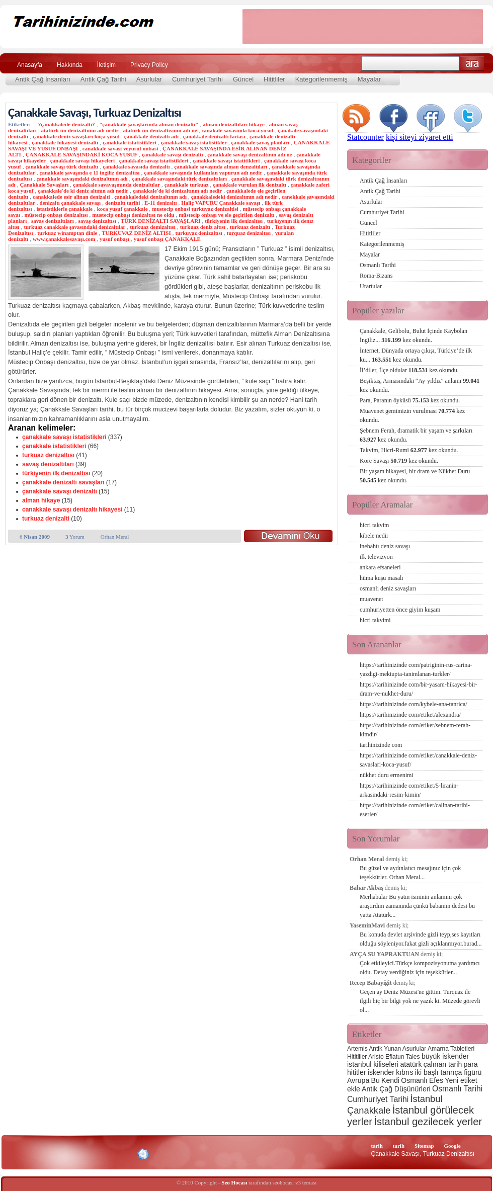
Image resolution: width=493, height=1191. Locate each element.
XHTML (61, 1153)
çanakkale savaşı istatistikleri (154, 160)
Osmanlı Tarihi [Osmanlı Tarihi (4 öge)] (457, 1088)
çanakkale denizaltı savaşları (63, 482)
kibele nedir (374, 535)
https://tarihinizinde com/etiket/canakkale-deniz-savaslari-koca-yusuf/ (418, 760)
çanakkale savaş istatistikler (193, 142)
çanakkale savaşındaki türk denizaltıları (179, 179)
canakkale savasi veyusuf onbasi (120, 148)
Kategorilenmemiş (321, 79)
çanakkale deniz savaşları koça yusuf (76, 136)
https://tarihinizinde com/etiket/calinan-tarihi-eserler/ (415, 810)
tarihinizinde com (381, 744)
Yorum (75, 537)
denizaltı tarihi (122, 203)
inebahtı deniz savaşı (385, 546)
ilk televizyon (376, 556)
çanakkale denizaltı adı (151, 136)
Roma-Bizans (376, 275)
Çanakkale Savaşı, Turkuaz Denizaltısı (94, 112)
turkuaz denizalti (45, 518)
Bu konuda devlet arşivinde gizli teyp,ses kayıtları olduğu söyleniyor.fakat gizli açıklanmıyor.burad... (421, 939)
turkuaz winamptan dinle (67, 233)
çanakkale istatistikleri (129, 142)
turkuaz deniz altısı (202, 227)
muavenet (371, 599)
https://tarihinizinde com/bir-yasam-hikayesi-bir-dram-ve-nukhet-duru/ (418, 689)
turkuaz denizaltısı (48, 455)
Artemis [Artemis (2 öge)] (357, 1048)
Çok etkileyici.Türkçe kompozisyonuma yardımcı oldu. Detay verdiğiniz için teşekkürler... (420, 968)
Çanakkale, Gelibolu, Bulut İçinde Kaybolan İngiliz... (413, 335)
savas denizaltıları (52, 221)
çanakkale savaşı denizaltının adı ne (249, 154)
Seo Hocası (234, 1182)
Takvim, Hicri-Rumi (409, 450)
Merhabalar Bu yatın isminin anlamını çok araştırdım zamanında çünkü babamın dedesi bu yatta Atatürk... (417, 905)
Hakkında (70, 64)
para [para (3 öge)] (471, 1064)
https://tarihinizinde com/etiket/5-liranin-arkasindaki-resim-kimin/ (409, 790)
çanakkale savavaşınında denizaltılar (116, 185)
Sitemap (424, 1146)
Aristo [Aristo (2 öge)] (376, 1056)
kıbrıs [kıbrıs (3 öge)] (404, 1072)
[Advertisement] (362, 27)
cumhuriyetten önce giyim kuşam (400, 609)
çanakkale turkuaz (187, 185)
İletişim (106, 64)
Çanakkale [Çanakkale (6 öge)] (368, 1110)
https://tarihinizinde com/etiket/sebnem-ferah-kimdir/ (415, 730)
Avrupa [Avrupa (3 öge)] (358, 1080)
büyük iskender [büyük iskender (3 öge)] (445, 1056)
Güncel (243, 79)
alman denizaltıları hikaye (234, 124)
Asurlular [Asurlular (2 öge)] (414, 1048)
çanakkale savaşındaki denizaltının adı (81, 179)
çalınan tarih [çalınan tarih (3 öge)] (443, 1064)
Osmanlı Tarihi (378, 265)
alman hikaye (41, 500)
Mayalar (369, 79)
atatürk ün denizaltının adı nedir (80, 130)
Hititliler (274, 79)
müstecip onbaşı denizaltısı (56, 215)
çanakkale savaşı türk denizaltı (61, 166)
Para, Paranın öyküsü (410, 400)
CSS (95, 1154)
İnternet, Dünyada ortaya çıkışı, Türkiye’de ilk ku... (416, 355)
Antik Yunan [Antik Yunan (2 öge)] (385, 1048)
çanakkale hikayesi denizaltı (65, 142)
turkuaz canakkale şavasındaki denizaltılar (74, 227)
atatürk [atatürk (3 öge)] (411, 1064)
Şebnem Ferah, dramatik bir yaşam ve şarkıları (416, 435)
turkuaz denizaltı (250, 227)
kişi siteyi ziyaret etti (419, 137)
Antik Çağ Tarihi (103, 79)
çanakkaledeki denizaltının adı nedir (234, 197)
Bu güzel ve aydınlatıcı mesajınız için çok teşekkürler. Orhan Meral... (410, 873)
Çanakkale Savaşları (44, 185)
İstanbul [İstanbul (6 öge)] (426, 1098)
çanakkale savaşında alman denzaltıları (220, 166)
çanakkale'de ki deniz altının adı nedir (83, 191)
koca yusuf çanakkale (122, 209)
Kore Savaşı (399, 460)
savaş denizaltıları (48, 464)
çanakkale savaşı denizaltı (172, 154)
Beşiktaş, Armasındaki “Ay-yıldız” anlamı (419, 385)
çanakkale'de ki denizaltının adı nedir (177, 191)
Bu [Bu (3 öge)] (375, 1080)
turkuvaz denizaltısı (199, 233)
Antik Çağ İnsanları (42, 79)
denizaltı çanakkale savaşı (70, 203)
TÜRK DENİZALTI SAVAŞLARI (161, 221)
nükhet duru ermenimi (387, 775)
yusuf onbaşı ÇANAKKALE (167, 239)
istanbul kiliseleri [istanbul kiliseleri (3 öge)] (372, 1064)
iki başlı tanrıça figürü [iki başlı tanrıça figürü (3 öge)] (448, 1072)
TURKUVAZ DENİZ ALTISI (136, 233)
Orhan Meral (115, 537)
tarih (377, 1146)
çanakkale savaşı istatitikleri (226, 160)
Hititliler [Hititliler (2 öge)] (357, 1056)
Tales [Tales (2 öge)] (413, 1056)
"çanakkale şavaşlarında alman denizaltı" (148, 124)
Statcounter (365, 137)
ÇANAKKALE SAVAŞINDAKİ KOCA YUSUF (82, 154)
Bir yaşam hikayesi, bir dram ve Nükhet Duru (415, 476)
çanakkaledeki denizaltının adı (150, 197)
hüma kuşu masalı (381, 577)
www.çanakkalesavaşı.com (64, 239)
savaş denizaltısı (97, 221)
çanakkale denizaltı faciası (214, 136)
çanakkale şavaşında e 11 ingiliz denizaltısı (90, 172)
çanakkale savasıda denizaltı (136, 166)
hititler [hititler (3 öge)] (356, 1072)
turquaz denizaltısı (248, 233)
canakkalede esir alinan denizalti (71, 197)
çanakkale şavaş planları (260, 142)
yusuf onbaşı (114, 239)
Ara (472, 63)
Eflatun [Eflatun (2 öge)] (394, 1056)
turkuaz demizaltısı (153, 227)
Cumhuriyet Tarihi (197, 79)
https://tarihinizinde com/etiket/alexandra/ (410, 714)
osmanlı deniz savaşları (388, 588)
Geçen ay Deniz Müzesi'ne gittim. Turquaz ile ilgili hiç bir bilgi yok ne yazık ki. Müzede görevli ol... (420, 1000)
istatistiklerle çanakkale (64, 209)
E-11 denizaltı (160, 203)
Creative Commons (18, 1153)
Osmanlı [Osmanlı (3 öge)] (414, 1080)
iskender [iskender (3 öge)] (381, 1072)
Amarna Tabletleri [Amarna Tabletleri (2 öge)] (451, 1048)
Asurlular (149, 79)
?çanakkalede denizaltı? (66, 124)
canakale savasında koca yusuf (237, 130)
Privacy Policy (149, 64)
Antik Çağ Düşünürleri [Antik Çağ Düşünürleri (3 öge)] (396, 1089)
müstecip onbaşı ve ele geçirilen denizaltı (226, 215)
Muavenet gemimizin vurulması (412, 415)
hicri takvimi (375, 620)
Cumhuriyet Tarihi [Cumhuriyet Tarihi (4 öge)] (377, 1099)
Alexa (33, 1154)
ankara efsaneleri (380, 567)
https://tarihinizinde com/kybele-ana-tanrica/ (413, 704)
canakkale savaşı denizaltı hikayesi (72, 509)
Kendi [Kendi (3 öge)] (390, 1080)
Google (452, 1146)
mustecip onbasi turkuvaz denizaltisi (195, 209)
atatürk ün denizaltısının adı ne (160, 130)
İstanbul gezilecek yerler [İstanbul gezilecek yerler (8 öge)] (428, 1121)
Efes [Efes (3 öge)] (436, 1080)
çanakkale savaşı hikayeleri (82, 160)
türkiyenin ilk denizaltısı (234, 221)
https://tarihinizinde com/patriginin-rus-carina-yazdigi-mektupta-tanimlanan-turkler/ (416, 669)
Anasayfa (29, 64)
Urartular (371, 286)
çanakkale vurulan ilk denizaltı (249, 185)
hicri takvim (374, 525)
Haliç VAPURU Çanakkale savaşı (220, 203)
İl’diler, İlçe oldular (409, 370)
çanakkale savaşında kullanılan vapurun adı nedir (203, 172)
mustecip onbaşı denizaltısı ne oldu (133, 215)
